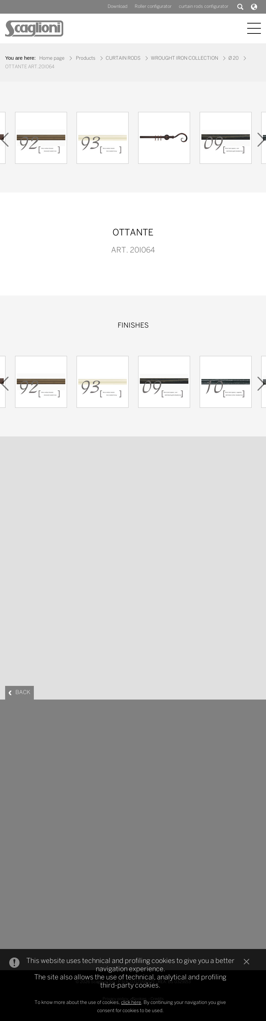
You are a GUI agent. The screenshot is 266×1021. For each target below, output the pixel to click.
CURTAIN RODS (123, 58)
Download (118, 6)
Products (85, 58)
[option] (41, 139)
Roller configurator (153, 6)
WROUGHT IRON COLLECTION (184, 58)
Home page (52, 58)
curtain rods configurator (203, 6)
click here (131, 1003)
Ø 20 (233, 58)
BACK (22, 692)
